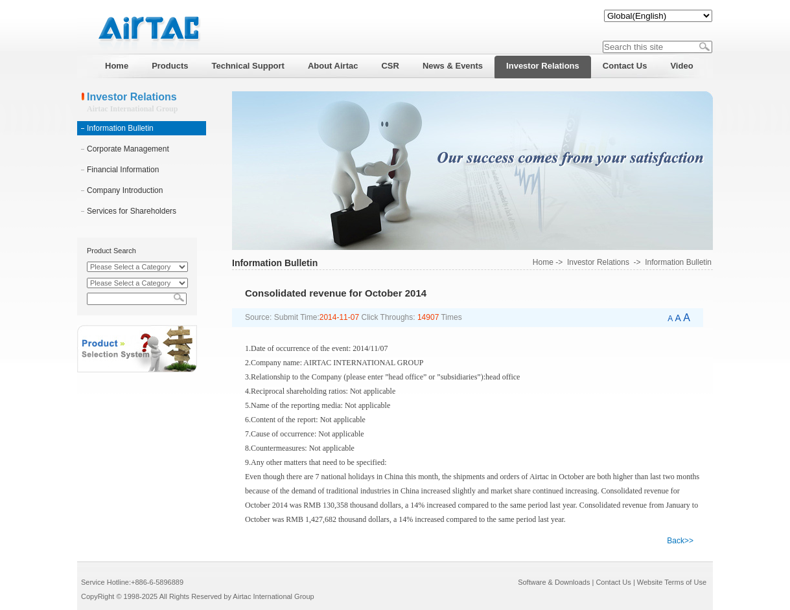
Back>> (680, 540)
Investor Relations (598, 262)
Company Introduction (125, 190)
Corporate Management (128, 148)
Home (543, 262)
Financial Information (123, 169)
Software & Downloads (554, 582)
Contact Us (613, 582)
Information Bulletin (120, 128)
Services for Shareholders (131, 211)
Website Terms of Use (671, 582)
